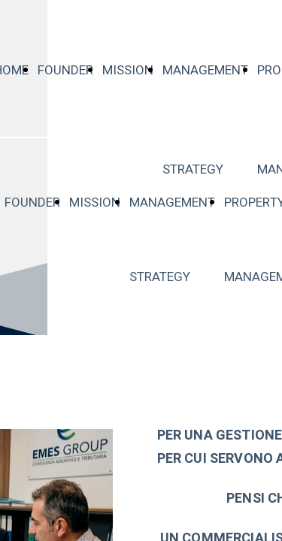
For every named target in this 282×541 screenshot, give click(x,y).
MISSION (127, 70)
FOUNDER (65, 70)
